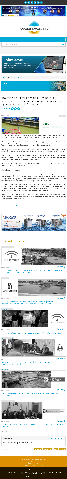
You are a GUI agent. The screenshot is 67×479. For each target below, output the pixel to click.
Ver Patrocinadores (34, 49)
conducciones (48, 449)
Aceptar (21, 477)
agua (55, 449)
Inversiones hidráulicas (7, 246)
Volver (4, 449)
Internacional (5, 369)
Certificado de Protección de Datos (33, 465)
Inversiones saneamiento (8, 400)
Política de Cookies (33, 463)
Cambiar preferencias (41, 477)
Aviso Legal (53, 472)
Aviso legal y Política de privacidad (33, 462)
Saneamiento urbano (7, 309)
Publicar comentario (57, 438)
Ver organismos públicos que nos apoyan (33, 52)
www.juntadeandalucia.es (17, 206)
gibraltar (62, 449)
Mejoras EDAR (5, 278)
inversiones (37, 449)
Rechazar (29, 477)
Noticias (16, 77)
